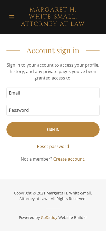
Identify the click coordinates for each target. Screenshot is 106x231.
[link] (53, 17)
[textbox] (53, 93)
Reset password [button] (53, 146)
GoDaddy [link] (49, 217)
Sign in (53, 129)
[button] (13, 17)
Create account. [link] (69, 159)
